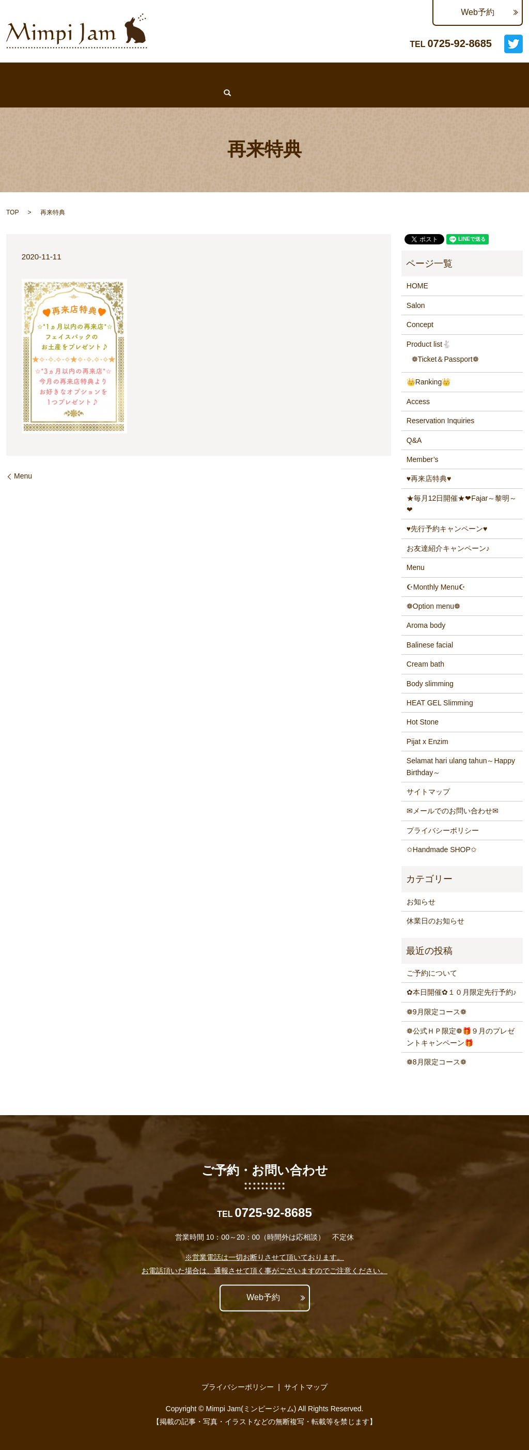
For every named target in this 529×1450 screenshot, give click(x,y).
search (47, 92)
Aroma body (426, 625)
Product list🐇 (429, 344)
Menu (223, 74)
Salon (111, 74)
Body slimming (430, 684)
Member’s (484, 74)
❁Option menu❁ (433, 606)
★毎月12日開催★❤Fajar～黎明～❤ (462, 504)
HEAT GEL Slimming (440, 703)
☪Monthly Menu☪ (436, 587)
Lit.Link (19, 92)
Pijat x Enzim (427, 741)
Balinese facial (430, 645)
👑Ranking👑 (271, 74)
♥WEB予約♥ (28, 74)
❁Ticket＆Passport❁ (445, 359)
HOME (75, 74)
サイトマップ (428, 792)
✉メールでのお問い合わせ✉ (453, 811)
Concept (150, 74)
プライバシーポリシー (443, 830)
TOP (12, 212)
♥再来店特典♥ (429, 478)
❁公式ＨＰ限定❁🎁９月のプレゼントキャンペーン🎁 (461, 1036)
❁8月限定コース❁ (436, 1062)
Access (409, 74)
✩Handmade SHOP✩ (442, 849)
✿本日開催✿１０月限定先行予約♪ (462, 992)
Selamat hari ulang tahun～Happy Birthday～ (461, 766)
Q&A (445, 74)
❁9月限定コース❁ (436, 1012)
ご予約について (432, 973)
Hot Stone (423, 722)
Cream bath (425, 664)
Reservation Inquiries (345, 74)
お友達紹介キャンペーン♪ (448, 548)
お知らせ (421, 902)
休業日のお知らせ (435, 921)
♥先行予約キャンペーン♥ (447, 529)
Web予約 (477, 12)
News (189, 74)
